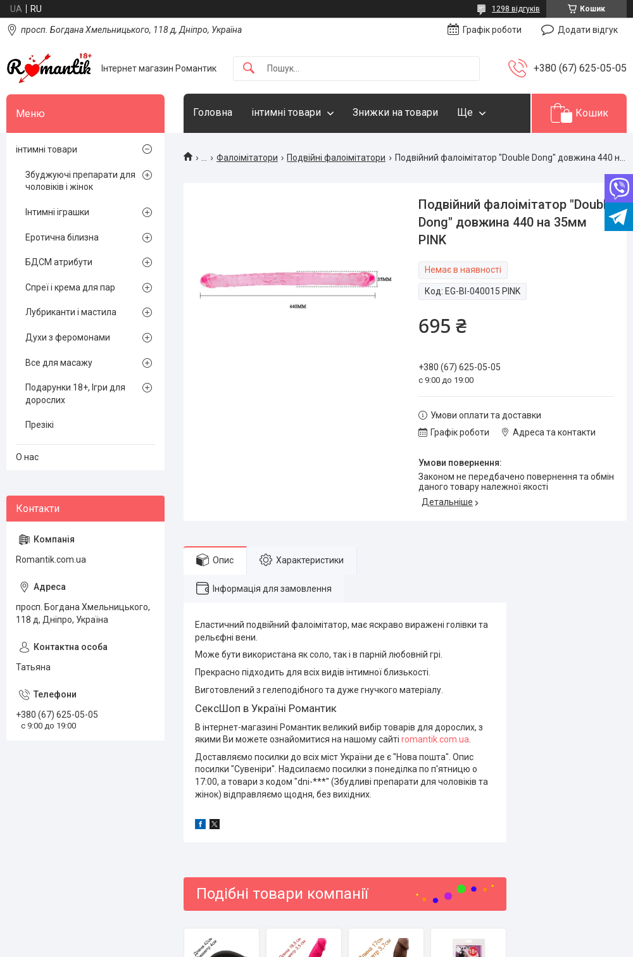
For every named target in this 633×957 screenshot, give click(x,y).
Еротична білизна (62, 237)
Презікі (39, 425)
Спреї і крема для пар (70, 287)
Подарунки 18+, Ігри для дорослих (75, 393)
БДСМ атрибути (58, 262)
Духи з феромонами (67, 337)
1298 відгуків (516, 8)
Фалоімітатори (247, 158)
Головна (212, 112)
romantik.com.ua (435, 739)
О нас (27, 457)
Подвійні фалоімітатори (336, 158)
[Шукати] (249, 68)
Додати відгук (588, 30)
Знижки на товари (395, 112)
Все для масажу (58, 363)
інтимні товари (286, 112)
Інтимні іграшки (57, 212)
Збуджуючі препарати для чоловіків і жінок (80, 181)
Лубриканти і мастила (70, 312)
